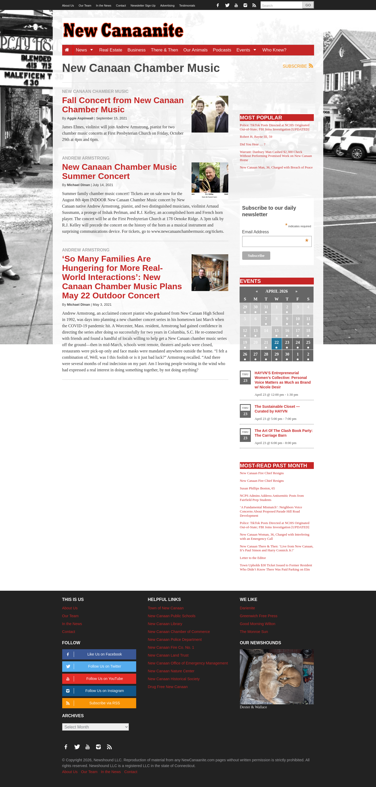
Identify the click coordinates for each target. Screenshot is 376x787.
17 (298, 330)
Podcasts (222, 49)
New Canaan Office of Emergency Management (188, 663)
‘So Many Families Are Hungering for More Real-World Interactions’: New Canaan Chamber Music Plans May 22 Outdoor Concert (122, 277)
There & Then (164, 49)
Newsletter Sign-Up (143, 5)
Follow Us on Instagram (94, 691)
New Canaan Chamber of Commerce (179, 632)
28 (266, 354)
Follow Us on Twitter (93, 666)
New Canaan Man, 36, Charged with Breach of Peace (276, 167)
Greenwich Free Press (258, 616)
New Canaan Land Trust (168, 655)
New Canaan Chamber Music (95, 91)
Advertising (167, 5)
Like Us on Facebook (93, 654)
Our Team (85, 5)
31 (266, 307)
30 (255, 307)
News (86, 49)
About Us (68, 5)
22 (276, 342)
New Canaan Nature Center (171, 671)
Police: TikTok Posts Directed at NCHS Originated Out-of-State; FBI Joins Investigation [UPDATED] (274, 127)
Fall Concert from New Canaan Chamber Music (123, 105)
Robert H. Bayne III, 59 (256, 137)
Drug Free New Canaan (168, 687)
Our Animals (195, 49)
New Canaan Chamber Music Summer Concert (119, 171)
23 (287, 342)
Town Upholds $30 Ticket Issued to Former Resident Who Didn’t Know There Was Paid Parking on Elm (276, 567)
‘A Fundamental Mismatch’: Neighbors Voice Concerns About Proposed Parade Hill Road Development (271, 511)
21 (266, 342)
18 (308, 330)
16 (287, 330)
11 (308, 318)
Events (248, 49)
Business (137, 49)
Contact (121, 5)
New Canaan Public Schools (171, 616)
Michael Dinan (78, 185)
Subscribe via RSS (92, 703)
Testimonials (187, 5)
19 (245, 342)
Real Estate (110, 49)
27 (255, 354)
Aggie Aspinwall (80, 118)
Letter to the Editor (253, 558)
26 (245, 354)
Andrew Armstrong (86, 158)
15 (276, 330)
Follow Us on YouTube (94, 679)
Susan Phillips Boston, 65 (257, 488)
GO (308, 5)
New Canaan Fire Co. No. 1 (171, 647)
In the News (103, 5)
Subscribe (298, 66)
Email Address (275, 232)
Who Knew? (274, 49)
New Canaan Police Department (175, 639)
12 (245, 330)
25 (308, 342)
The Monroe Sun (254, 632)
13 (255, 330)
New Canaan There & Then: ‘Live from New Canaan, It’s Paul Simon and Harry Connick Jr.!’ (276, 548)
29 (245, 307)
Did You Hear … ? (252, 144)
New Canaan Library (165, 624)
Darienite (247, 608)
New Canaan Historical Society (174, 679)
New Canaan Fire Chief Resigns (262, 473)
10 (298, 318)
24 (298, 342)
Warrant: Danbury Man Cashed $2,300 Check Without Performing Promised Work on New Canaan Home (276, 156)
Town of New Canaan (166, 608)
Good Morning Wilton (257, 624)
